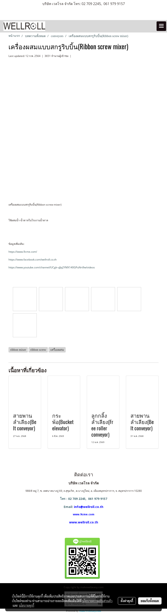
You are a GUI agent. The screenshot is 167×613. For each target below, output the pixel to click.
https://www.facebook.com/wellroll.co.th (32, 259)
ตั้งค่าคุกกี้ (127, 601)
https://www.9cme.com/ (22, 252)
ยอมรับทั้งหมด (150, 601)
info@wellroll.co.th (88, 507)
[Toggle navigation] (161, 26)
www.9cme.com (83, 514)
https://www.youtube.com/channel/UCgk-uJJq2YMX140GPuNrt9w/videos (51, 267)
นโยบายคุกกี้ (26, 605)
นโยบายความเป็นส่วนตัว (97, 601)
